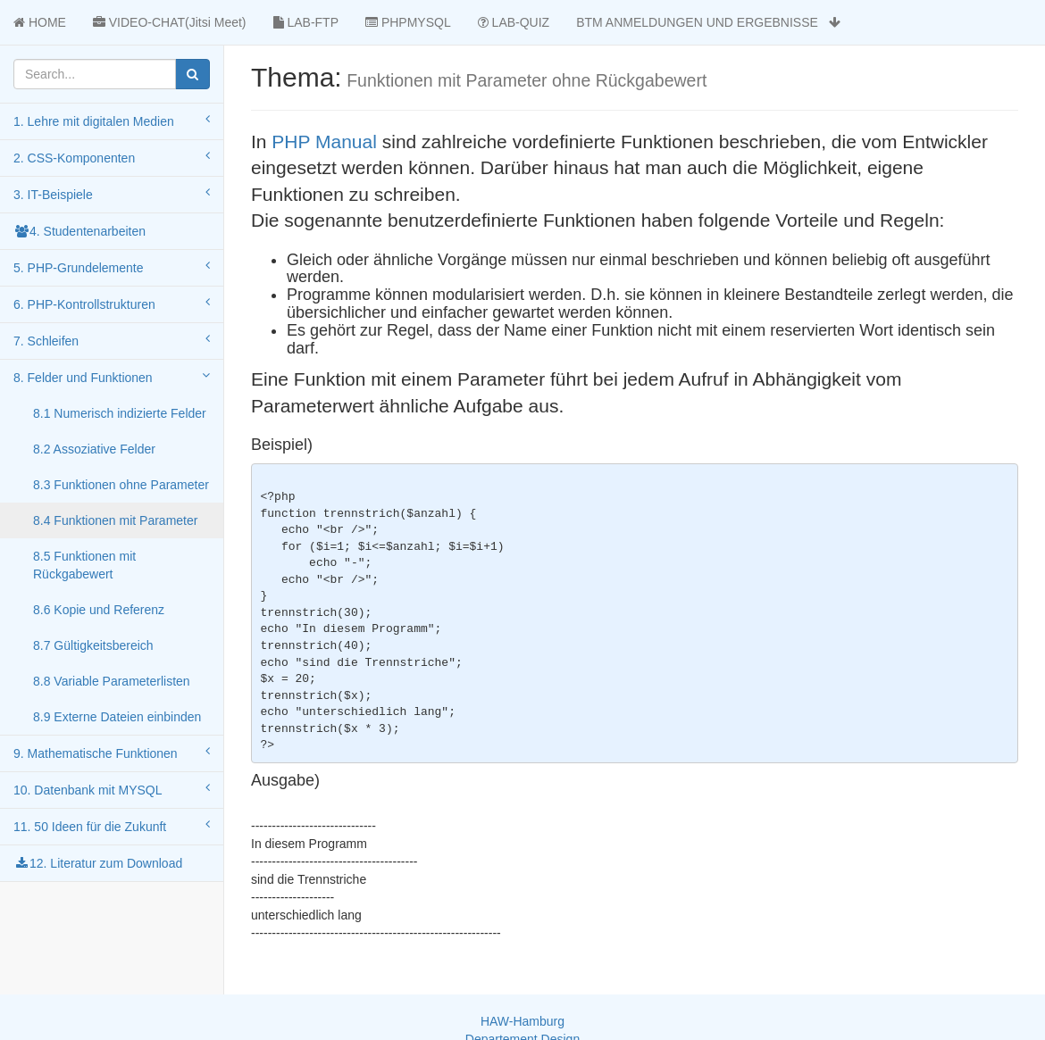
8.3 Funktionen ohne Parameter (121, 485)
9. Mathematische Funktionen (111, 753)
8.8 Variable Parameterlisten (111, 681)
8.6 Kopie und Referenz (98, 610)
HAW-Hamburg (522, 1021)
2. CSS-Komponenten (111, 157)
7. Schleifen (111, 340)
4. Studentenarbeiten (79, 231)
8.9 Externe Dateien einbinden (117, 717)
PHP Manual (326, 141)
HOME (39, 22)
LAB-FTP (306, 22)
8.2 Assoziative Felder (94, 449)
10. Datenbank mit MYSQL (111, 789)
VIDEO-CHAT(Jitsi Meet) (170, 22)
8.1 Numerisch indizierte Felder (119, 413)
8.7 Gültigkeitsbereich (93, 645)
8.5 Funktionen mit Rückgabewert (84, 565)
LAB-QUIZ (513, 22)
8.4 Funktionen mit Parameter (115, 520)
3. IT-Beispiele (111, 194)
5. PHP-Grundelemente (111, 267)
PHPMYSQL (408, 22)
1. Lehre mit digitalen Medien (111, 120)
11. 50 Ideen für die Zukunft (111, 826)
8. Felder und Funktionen (111, 377)
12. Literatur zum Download (97, 863)
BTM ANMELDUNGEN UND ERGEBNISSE (708, 22)
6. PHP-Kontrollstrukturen (111, 303)
